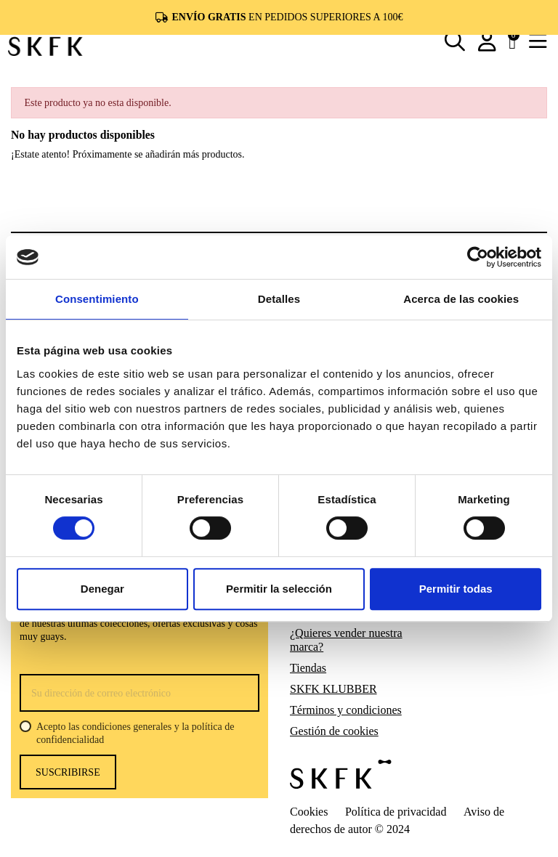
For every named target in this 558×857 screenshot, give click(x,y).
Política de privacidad (396, 811)
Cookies (309, 811)
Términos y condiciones (346, 710)
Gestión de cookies (334, 731)
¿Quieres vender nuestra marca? (346, 640)
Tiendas (308, 668)
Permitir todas (456, 588)
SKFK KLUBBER (333, 689)
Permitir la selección (279, 588)
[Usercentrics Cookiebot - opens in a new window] (477, 257)
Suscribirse (68, 772)
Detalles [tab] (279, 299)
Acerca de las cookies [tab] (461, 299)
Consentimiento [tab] (97, 299)
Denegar (102, 588)
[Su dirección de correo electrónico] (139, 692)
